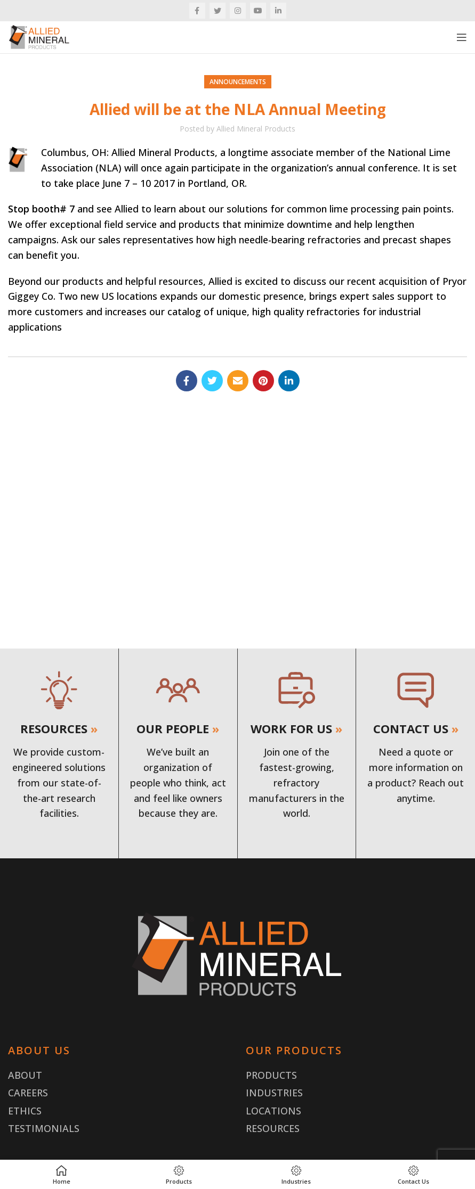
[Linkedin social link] (278, 11)
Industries (274, 1092)
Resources (273, 1128)
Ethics (25, 1110)
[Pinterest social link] (263, 380)
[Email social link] (237, 380)
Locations (273, 1110)
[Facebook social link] (197, 11)
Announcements (238, 81)
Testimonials (43, 1128)
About (25, 1075)
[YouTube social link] (258, 11)
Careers (28, 1092)
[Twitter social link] (218, 11)
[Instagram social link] (238, 11)
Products (271, 1075)
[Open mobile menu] (461, 37)
